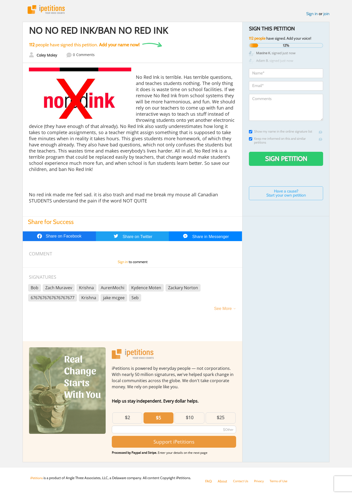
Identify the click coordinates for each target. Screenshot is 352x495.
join (326, 15)
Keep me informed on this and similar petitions (277, 142)
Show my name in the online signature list (280, 133)
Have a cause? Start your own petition (286, 194)
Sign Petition (286, 160)
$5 (158, 419)
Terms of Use (282, 481)
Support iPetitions (173, 442)
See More (223, 310)
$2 (127, 419)
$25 (220, 419)
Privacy (261, 481)
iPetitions (49, 10)
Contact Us (241, 481)
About (222, 481)
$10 (189, 419)
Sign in (312, 15)
